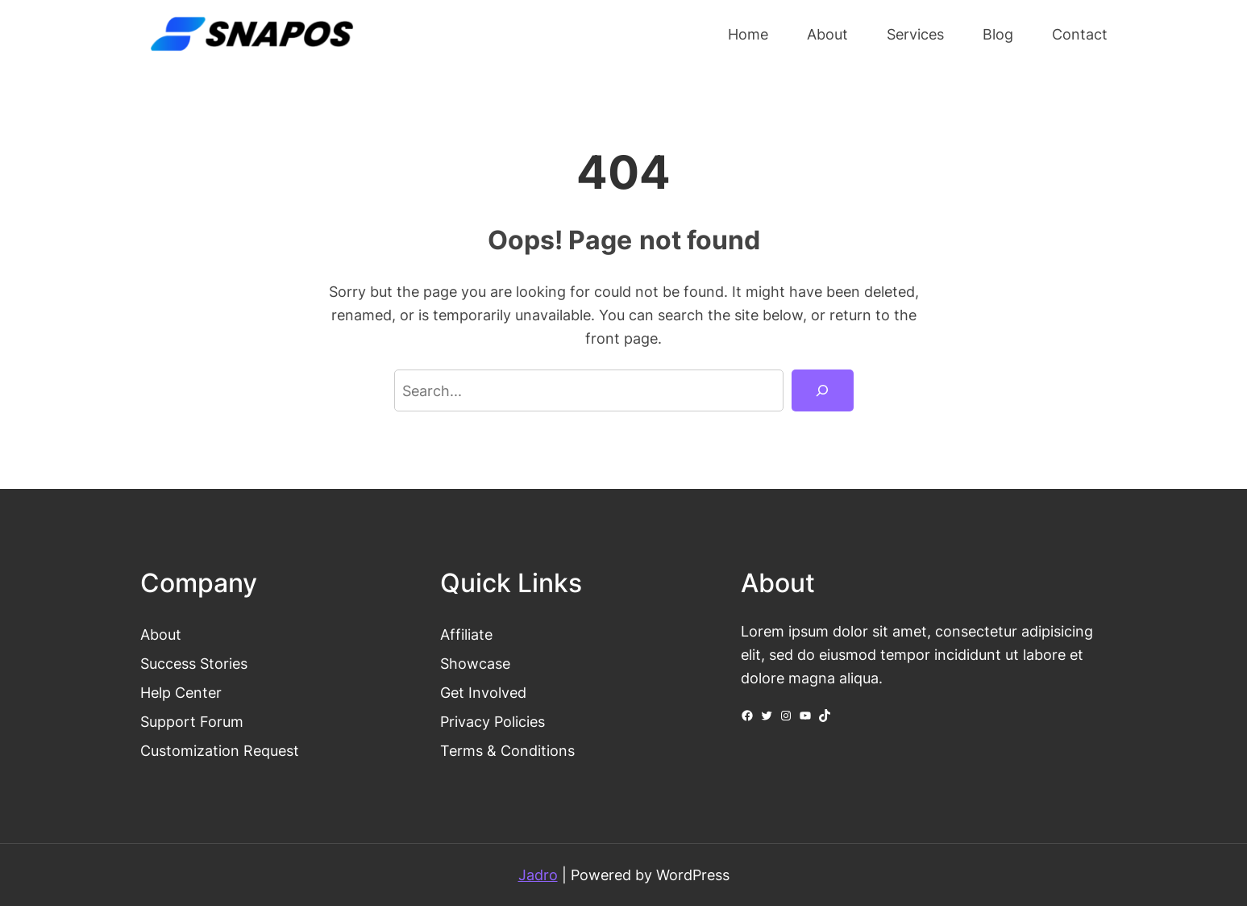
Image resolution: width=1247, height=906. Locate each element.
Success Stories (193, 663)
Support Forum (191, 721)
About (160, 634)
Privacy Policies (492, 721)
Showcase (475, 663)
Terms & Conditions (507, 750)
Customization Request (219, 750)
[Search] (822, 390)
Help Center (181, 692)
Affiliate (466, 634)
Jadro (538, 874)
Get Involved (483, 692)
